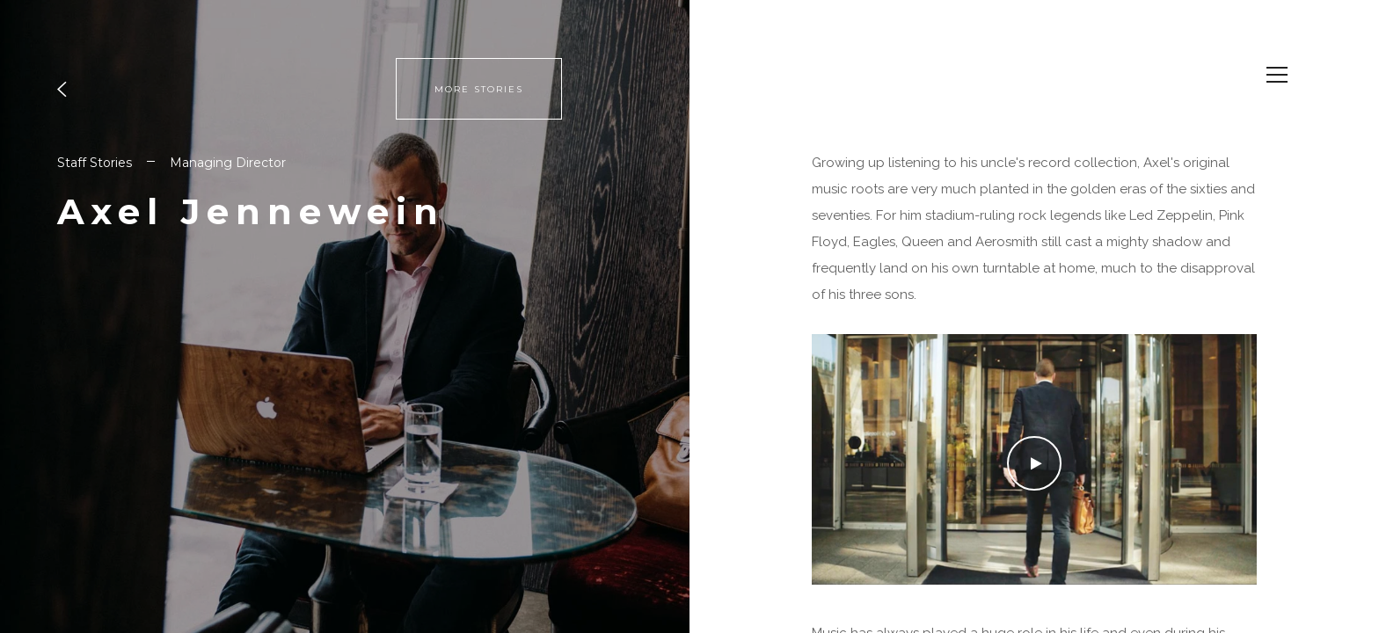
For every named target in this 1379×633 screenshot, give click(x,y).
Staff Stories (94, 163)
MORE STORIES (478, 89)
